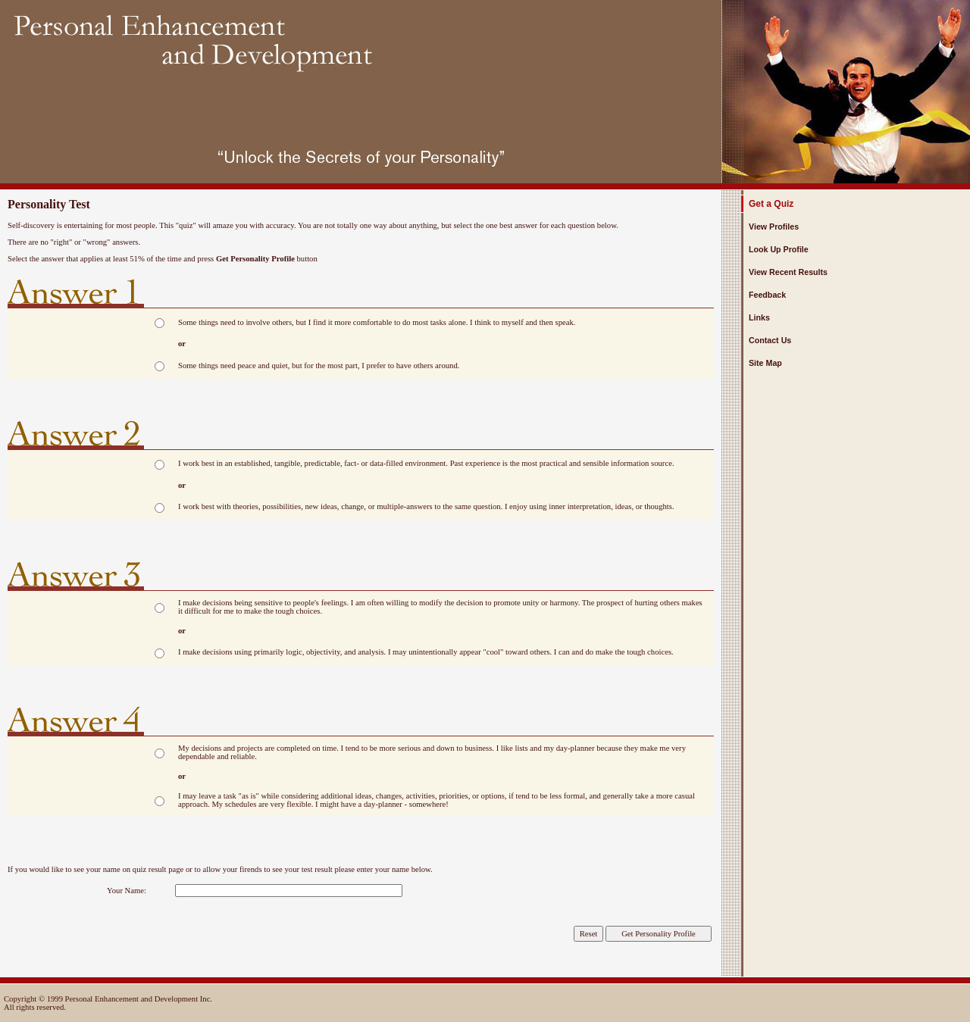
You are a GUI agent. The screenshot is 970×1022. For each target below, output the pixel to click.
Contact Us (770, 340)
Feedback (767, 294)
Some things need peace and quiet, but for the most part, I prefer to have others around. (318, 365)
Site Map (765, 362)
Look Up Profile (779, 249)
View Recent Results (788, 272)
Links (759, 317)
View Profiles (774, 226)
